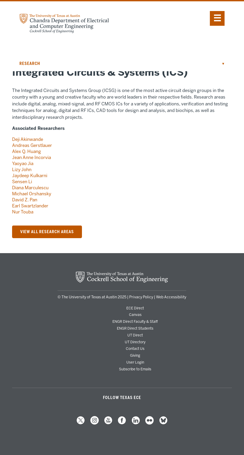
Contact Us (135, 348)
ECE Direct (135, 308)
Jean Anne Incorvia (31, 157)
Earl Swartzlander (30, 205)
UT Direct (135, 335)
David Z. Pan (24, 199)
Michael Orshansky (31, 193)
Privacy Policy (141, 297)
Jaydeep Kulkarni (29, 175)
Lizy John (22, 169)
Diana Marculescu (30, 187)
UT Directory (135, 342)
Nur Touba (22, 211)
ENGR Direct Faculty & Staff (135, 321)
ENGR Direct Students (135, 328)
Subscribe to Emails (135, 369)
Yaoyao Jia (22, 163)
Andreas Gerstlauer (32, 145)
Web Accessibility (171, 297)
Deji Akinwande (27, 139)
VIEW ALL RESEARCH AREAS (47, 231)
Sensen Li (22, 181)
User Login (135, 362)
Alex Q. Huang (26, 151)
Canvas (135, 315)
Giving (135, 355)
